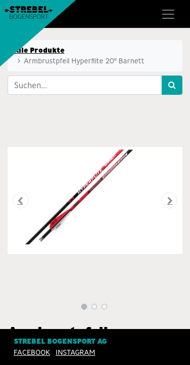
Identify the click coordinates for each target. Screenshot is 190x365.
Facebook (32, 352)
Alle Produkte (39, 50)
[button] (21, 200)
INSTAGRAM (75, 352)
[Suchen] (172, 85)
